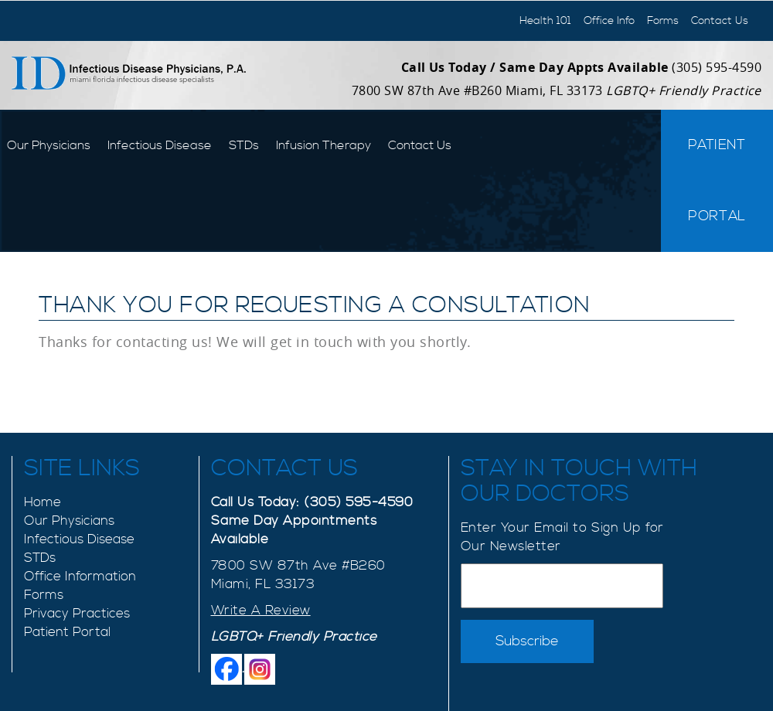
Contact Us (719, 21)
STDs (244, 145)
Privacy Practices (77, 613)
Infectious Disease (159, 145)
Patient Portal (717, 180)
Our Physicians (48, 145)
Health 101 (545, 21)
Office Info (609, 21)
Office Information (80, 576)
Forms (663, 21)
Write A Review (261, 610)
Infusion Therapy (323, 145)
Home (42, 502)
